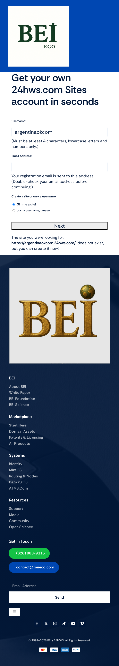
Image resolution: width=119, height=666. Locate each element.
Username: (18, 121)
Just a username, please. (33, 210)
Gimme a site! (26, 204)
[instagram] (55, 623)
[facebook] (37, 623)
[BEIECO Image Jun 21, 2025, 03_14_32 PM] (38, 7)
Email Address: (21, 156)
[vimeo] (82, 623)
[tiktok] (64, 623)
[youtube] (73, 623)
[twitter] (46, 623)
